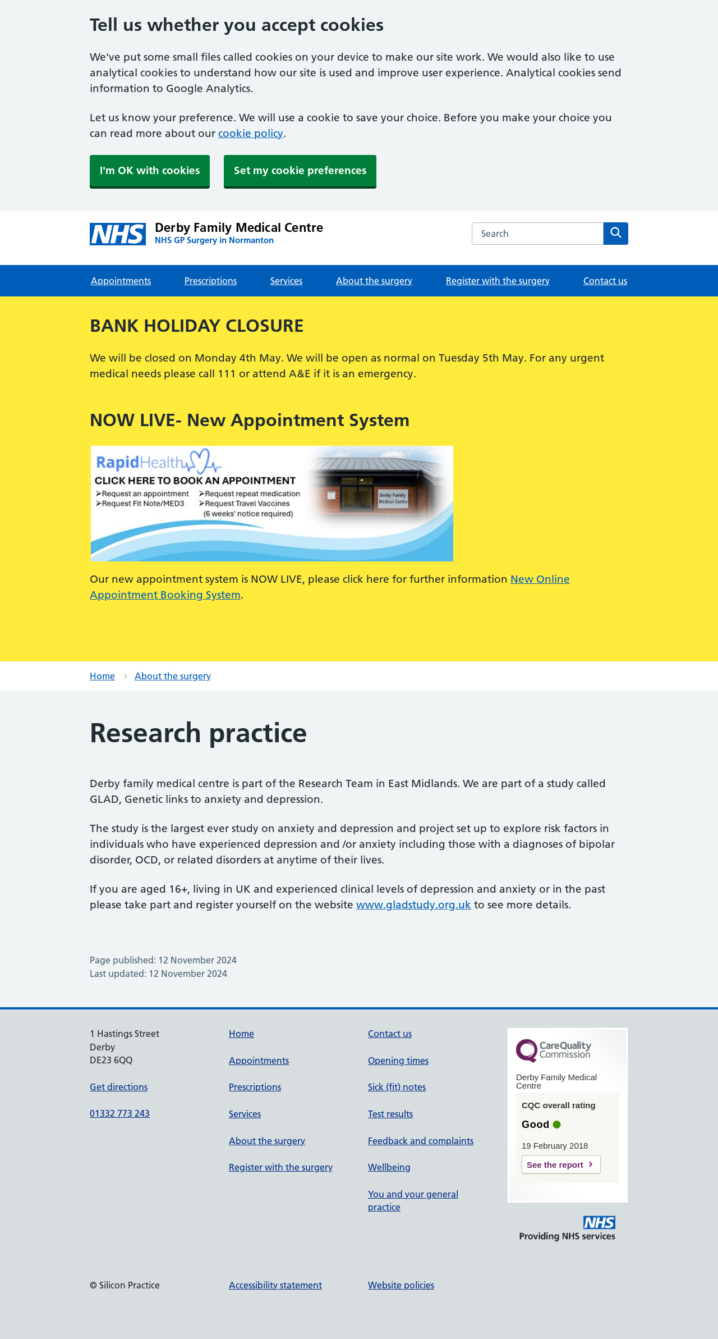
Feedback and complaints (420, 1140)
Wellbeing (389, 1167)
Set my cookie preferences (300, 170)
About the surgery (374, 280)
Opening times (398, 1060)
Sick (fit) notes (397, 1087)
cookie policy (250, 133)
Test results (390, 1113)
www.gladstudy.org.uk (413, 904)
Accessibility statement (275, 1285)
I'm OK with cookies (150, 170)
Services (286, 280)
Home (102, 676)
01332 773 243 (120, 1113)
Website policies (401, 1285)
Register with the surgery (498, 280)
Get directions (119, 1087)
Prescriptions (211, 280)
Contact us (605, 280)
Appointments (121, 280)
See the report (555, 1164)
